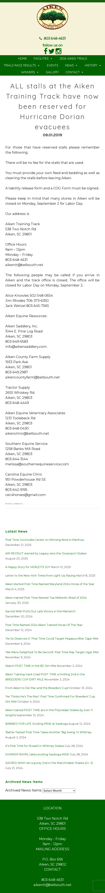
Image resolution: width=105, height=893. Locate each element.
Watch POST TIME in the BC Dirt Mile (30, 665)
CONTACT (74, 72)
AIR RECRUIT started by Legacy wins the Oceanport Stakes (45, 553)
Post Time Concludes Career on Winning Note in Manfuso (44, 539)
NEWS (71, 65)
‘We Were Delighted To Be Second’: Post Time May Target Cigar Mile (52, 652)
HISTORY (93, 65)
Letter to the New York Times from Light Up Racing (40, 575)
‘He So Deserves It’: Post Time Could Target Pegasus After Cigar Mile (51, 638)
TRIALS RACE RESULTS (22, 65)
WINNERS (30, 72)
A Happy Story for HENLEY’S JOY (27, 567)
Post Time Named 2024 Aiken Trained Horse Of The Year (44, 625)
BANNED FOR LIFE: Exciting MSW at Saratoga (36, 723)
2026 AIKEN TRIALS (73, 58)
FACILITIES (43, 58)
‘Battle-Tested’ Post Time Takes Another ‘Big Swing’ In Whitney (48, 732)
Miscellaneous (14, 504)
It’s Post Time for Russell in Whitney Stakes (34, 746)
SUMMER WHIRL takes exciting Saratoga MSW (37, 754)
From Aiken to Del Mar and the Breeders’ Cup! (36, 688)
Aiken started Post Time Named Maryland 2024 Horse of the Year (49, 584)
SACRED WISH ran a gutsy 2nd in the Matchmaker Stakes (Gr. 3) (49, 763)
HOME (22, 58)
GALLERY (52, 72)
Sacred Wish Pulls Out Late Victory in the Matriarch (40, 611)
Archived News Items (23, 790)
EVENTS (52, 65)
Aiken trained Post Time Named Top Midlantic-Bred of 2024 (46, 597)
